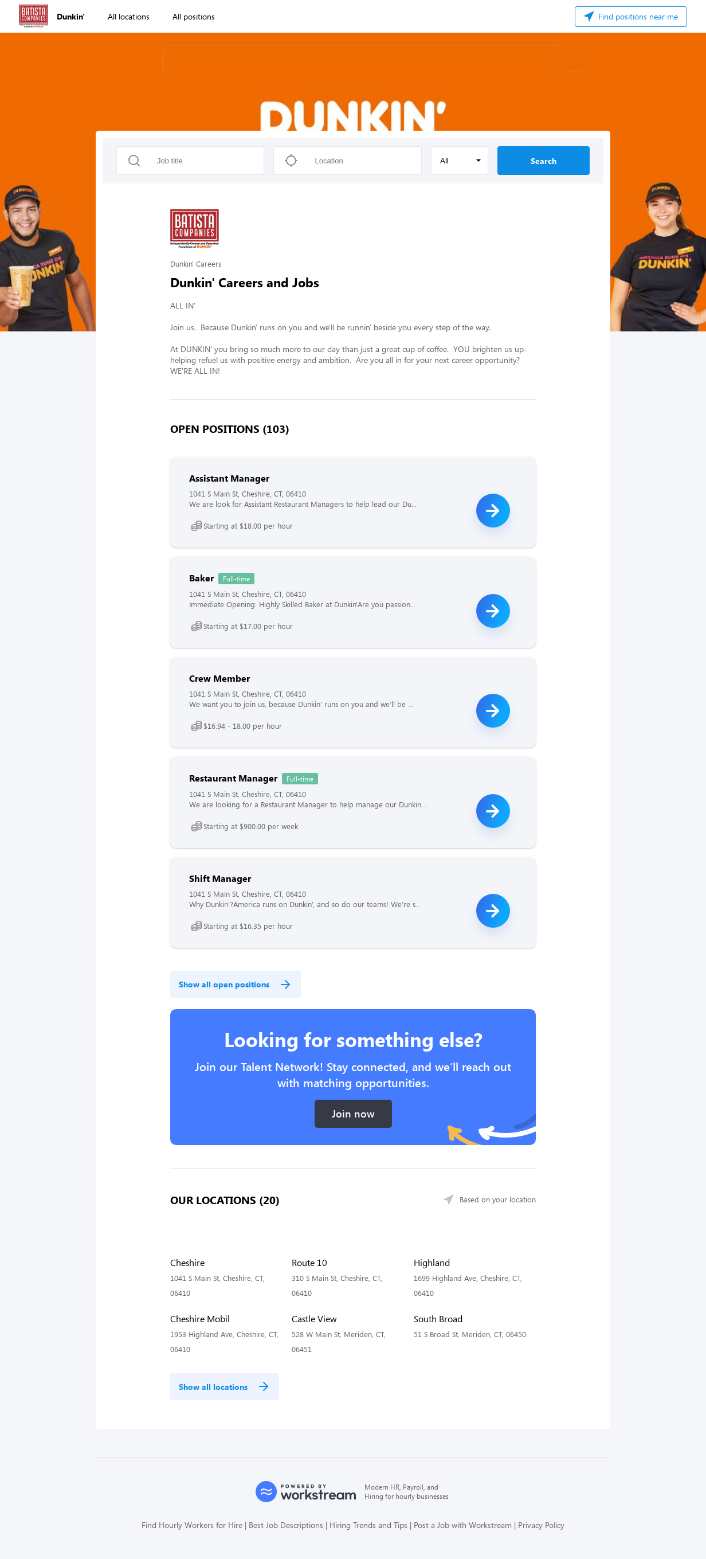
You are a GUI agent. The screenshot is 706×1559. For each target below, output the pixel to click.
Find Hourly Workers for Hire (192, 1524)
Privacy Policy (541, 1524)
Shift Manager (220, 878)
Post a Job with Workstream (463, 1524)
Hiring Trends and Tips (368, 1524)
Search (543, 160)
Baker (201, 578)
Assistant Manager (229, 478)
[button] (459, 160)
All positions (193, 16)
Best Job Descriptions (286, 1524)
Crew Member (219, 678)
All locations (129, 16)
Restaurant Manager (233, 778)
